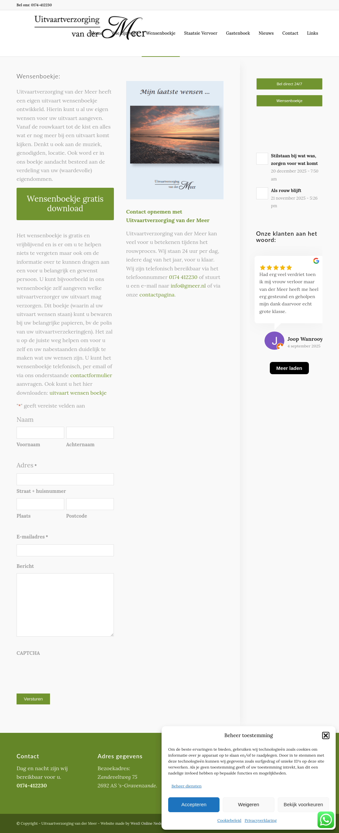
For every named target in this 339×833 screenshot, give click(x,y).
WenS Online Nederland (150, 823)
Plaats (24, 516)
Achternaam (80, 444)
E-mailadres (32, 537)
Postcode (76, 516)
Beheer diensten (186, 785)
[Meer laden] (289, 376)
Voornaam (28, 444)
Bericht (25, 566)
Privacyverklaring (261, 820)
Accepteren (194, 804)
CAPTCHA (28, 653)
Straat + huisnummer (41, 491)
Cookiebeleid (229, 820)
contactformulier (91, 375)
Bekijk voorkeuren (303, 804)
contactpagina (156, 294)
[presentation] (67, 673)
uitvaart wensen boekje (77, 392)
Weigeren (248, 804)
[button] (325, 735)
